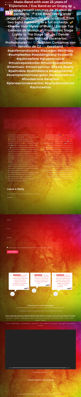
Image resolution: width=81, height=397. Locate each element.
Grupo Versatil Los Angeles (40, 372)
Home (7, 19)
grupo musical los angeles (35, 120)
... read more (43, 283)
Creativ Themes (59, 394)
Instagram (8, 122)
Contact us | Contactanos (62, 19)
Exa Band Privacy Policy (12, 26)
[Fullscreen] (74, 367)
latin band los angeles (40, 122)
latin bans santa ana (52, 125)
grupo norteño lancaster (51, 120)
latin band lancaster (26, 122)
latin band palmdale (10, 125)
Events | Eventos (49, 19)
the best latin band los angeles (13, 128)
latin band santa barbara (25, 125)
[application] (40, 349)
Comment (10, 197)
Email (9, 228)
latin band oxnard (53, 122)
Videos (30, 19)
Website (9, 237)
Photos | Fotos (24, 19)
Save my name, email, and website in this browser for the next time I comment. (30, 247)
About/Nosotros (14, 19)
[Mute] (71, 367)
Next (74, 285)
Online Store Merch (39, 19)
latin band (15, 122)
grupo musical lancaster (19, 120)
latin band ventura (39, 125)
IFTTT (62, 120)
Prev (7, 285)
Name (9, 220)
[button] (2, 9)
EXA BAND (18, 11)
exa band (7, 120)
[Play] (7, 367)
